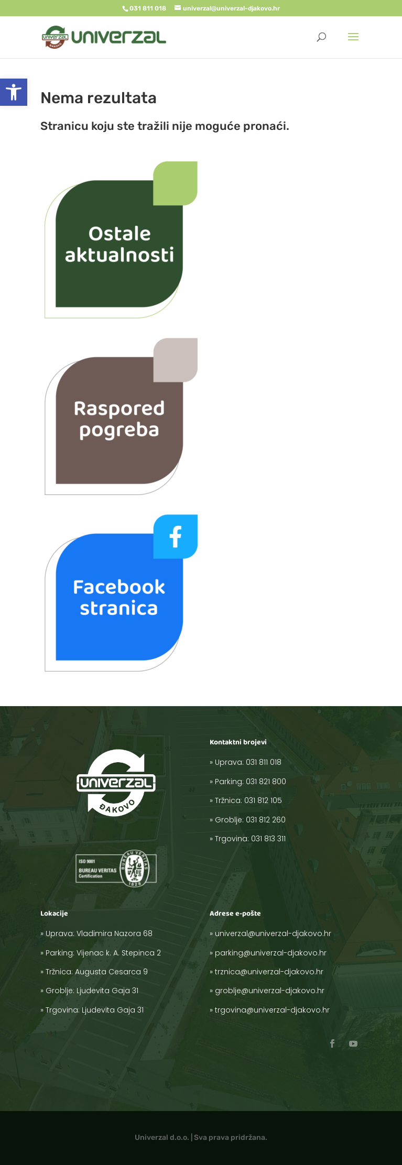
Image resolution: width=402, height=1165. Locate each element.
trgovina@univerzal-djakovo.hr (279, 988)
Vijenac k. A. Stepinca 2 (117, 958)
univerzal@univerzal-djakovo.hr (279, 948)
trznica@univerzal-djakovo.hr (277, 968)
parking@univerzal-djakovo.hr (278, 958)
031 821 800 (275, 797)
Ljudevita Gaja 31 (111, 978)
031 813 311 (277, 827)
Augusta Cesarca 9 (113, 968)
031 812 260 (275, 817)
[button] (13, 92)
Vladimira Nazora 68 (115, 948)
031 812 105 (274, 807)
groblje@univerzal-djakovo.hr (277, 978)
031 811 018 (274, 787)
